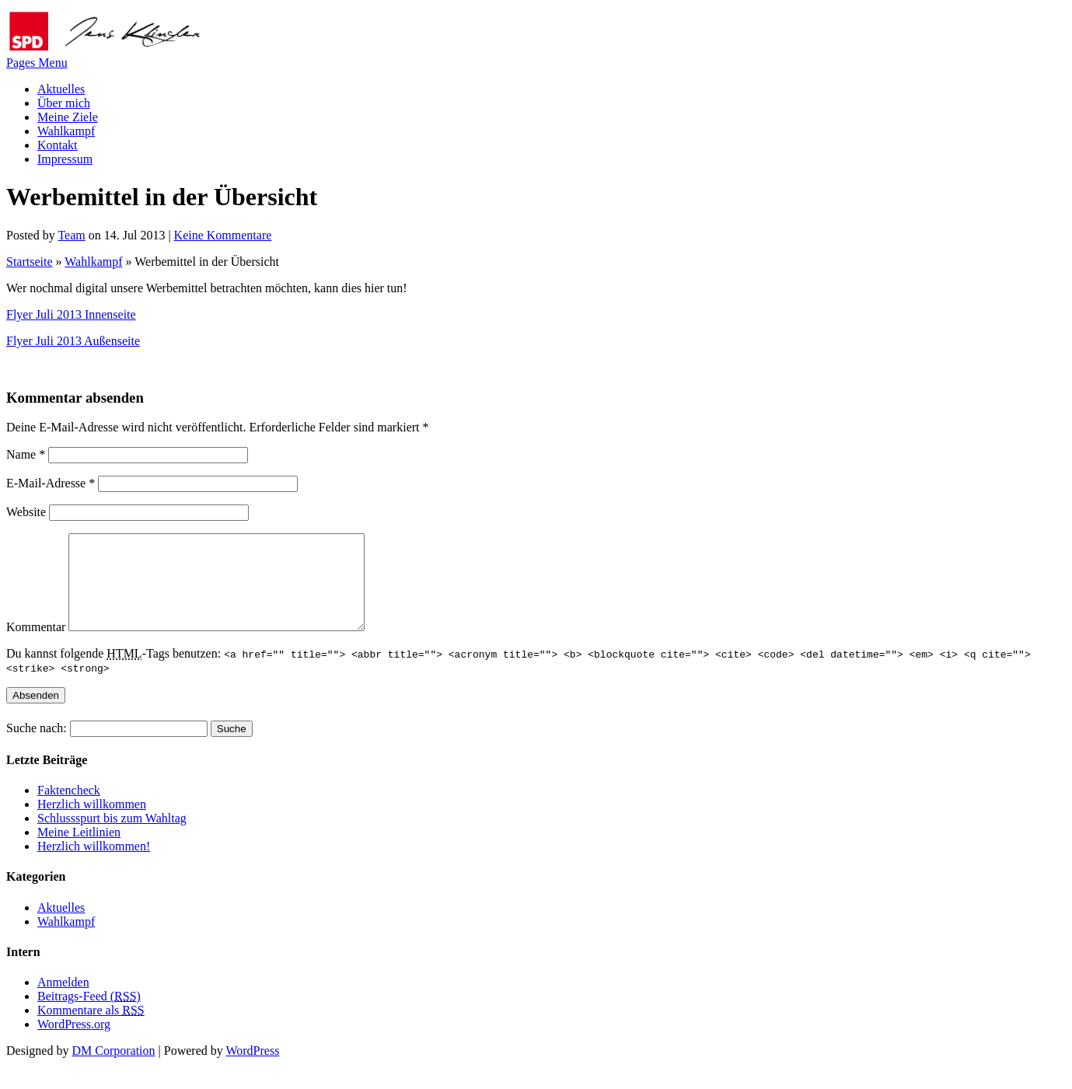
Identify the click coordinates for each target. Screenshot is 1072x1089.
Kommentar (35, 645)
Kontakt (57, 145)
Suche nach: (36, 746)
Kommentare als (91, 1028)
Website (26, 511)
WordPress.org (73, 1042)
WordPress (252, 1069)
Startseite (29, 261)
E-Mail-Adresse (50, 483)
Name (25, 454)
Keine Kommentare (223, 235)
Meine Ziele (67, 117)
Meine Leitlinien (78, 850)
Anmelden (63, 1000)
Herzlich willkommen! (93, 864)
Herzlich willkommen (91, 822)
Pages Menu (37, 62)
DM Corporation (113, 1069)
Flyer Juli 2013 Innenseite (71, 314)
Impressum (65, 159)
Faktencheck (68, 808)
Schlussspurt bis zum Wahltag (112, 836)
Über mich (63, 103)
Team (71, 235)
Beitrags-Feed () (89, 1014)
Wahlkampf (66, 131)
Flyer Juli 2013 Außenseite (73, 340)
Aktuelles (61, 89)
